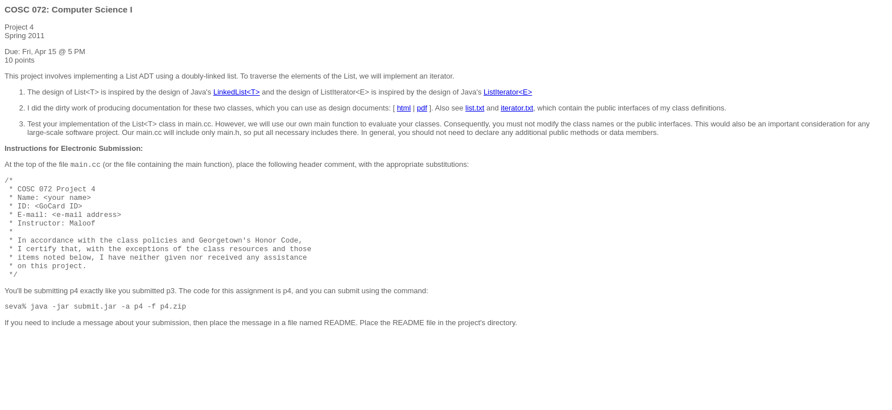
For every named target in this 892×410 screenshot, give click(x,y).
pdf (422, 108)
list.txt (474, 108)
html (404, 108)
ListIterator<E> (508, 92)
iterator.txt (517, 108)
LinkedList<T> (236, 92)
